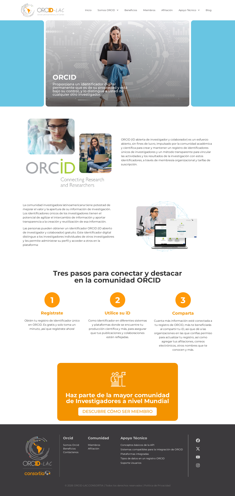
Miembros (149, 10)
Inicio (88, 10)
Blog (209, 10)
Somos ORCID (108, 10)
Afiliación (167, 10)
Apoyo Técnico (189, 10)
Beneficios (130, 10)
